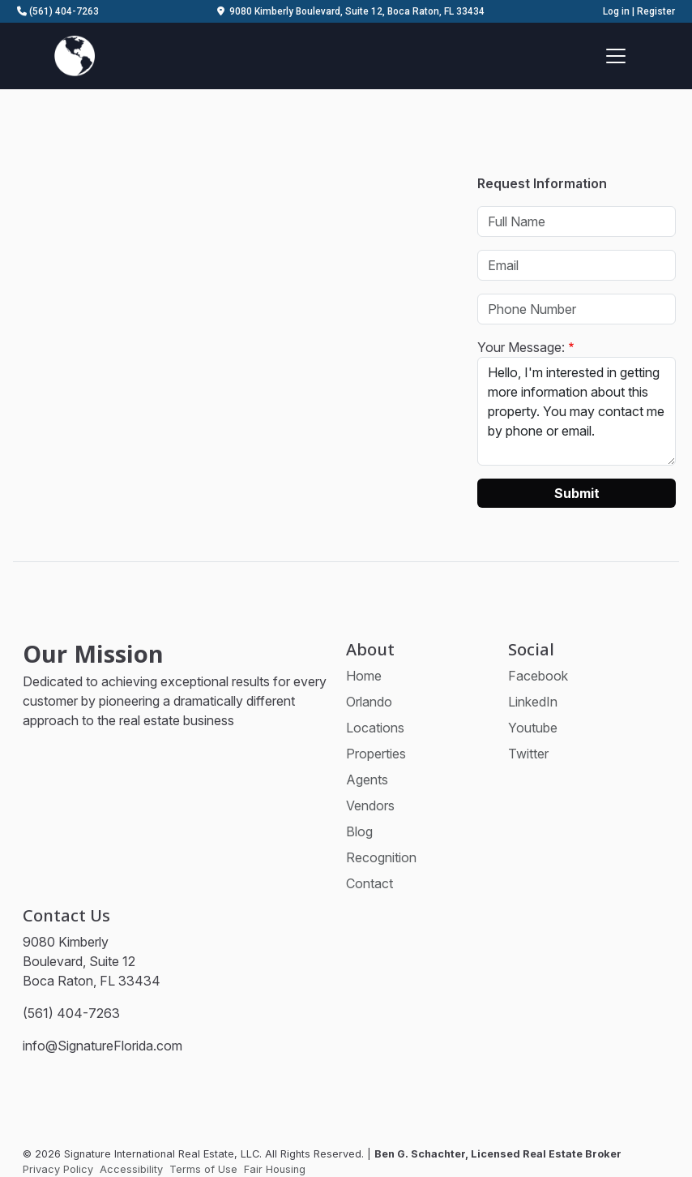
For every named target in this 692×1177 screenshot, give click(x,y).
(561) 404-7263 (58, 11)
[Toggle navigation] (616, 56)
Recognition (381, 857)
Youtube (532, 728)
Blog (359, 831)
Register (656, 11)
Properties (376, 753)
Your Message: (521, 347)
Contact (369, 883)
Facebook (538, 676)
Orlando (369, 702)
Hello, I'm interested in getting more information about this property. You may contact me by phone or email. (576, 411)
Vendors (370, 805)
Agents (367, 779)
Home (364, 676)
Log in (616, 11)
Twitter (528, 753)
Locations (375, 728)
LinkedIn (532, 702)
